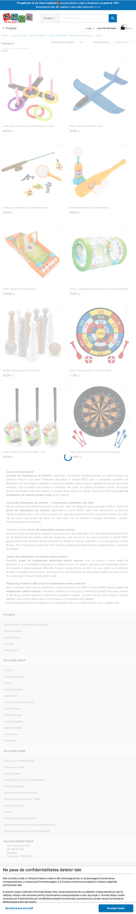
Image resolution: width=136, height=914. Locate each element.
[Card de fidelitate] (106, 28)
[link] (68, 5)
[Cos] (126, 27)
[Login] (90, 29)
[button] (113, 18)
